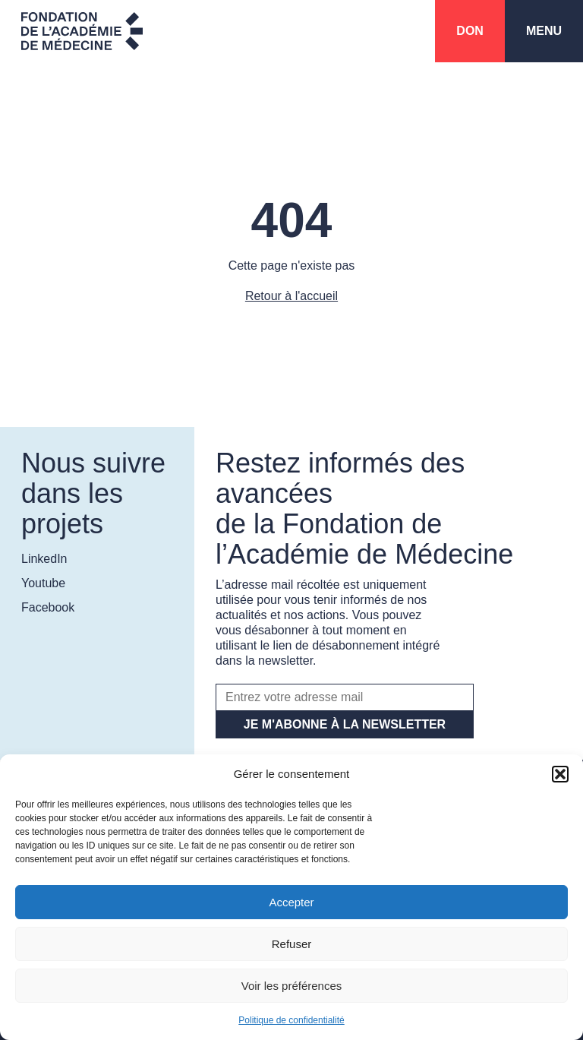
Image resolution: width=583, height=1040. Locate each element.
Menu (544, 30)
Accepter (291, 902)
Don (470, 30)
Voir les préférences (291, 985)
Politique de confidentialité (291, 1020)
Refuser (292, 943)
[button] (560, 774)
